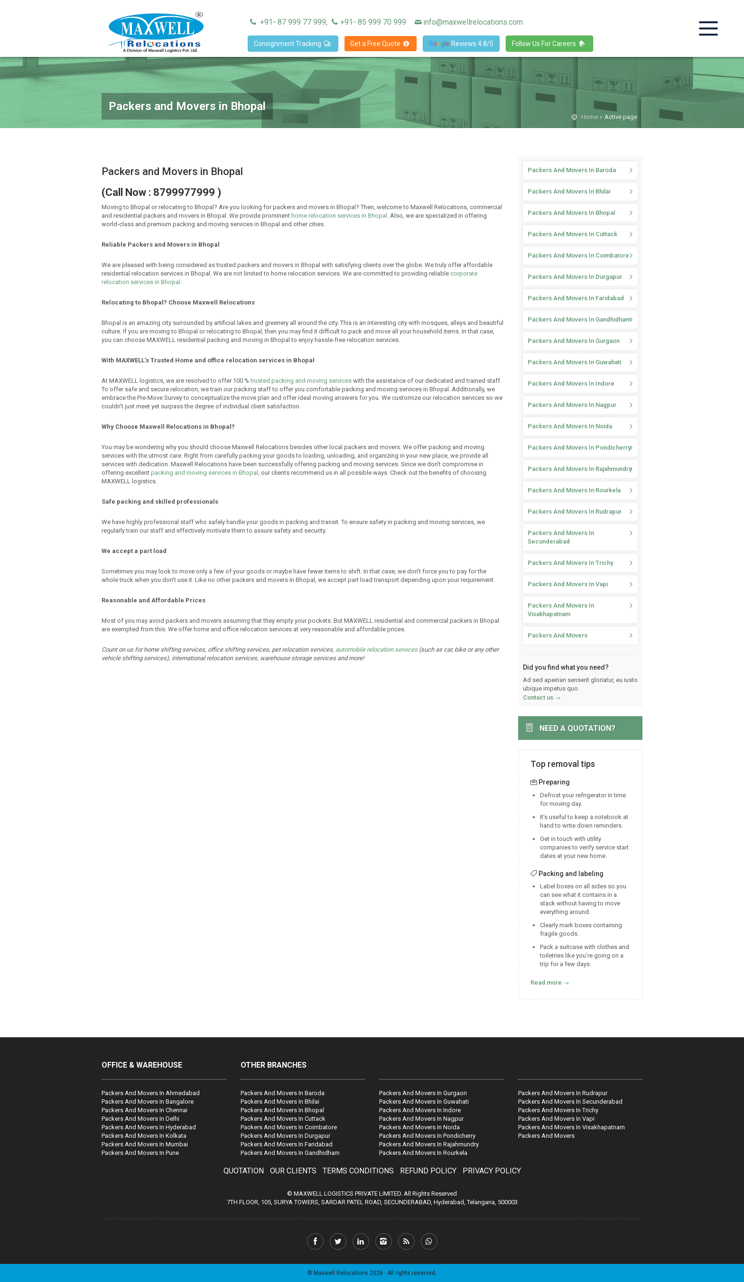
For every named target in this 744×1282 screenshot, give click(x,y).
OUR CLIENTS (293, 1170)
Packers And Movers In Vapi (568, 584)
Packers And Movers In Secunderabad (561, 537)
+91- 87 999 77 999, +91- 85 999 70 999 (327, 22)
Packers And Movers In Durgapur (575, 276)
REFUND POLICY (428, 1170)
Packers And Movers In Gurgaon (574, 340)
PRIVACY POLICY (492, 1170)
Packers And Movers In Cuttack (572, 234)
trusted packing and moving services (301, 380)
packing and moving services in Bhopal (203, 472)
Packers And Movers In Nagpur (572, 404)
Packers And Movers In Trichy (570, 562)
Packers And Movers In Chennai (144, 1110)
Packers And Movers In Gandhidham (579, 319)
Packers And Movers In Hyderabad (149, 1127)
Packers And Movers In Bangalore (148, 1101)
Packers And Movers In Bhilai (569, 191)
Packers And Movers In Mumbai (145, 1144)
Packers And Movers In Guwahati (574, 362)
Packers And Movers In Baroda (572, 170)
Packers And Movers (557, 635)
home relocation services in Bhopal (339, 215)
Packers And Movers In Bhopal (571, 212)
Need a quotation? (577, 728)
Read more (546, 982)
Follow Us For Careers (549, 43)
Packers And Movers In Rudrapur (575, 511)
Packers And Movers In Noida (570, 426)
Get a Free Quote (380, 43)
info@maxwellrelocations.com (468, 22)
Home (589, 116)
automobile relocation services (376, 649)
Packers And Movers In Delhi (140, 1118)
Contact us (538, 697)
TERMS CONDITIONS (358, 1170)
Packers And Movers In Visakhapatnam (561, 610)
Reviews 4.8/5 (461, 43)
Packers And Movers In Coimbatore (578, 255)
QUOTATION (243, 1170)
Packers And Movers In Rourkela (574, 490)
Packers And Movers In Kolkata (144, 1135)
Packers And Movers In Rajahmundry (580, 468)
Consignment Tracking (293, 43)
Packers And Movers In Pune (140, 1152)
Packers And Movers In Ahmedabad (151, 1093)
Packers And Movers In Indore (571, 383)
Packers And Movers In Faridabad (576, 298)
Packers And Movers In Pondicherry (579, 447)
